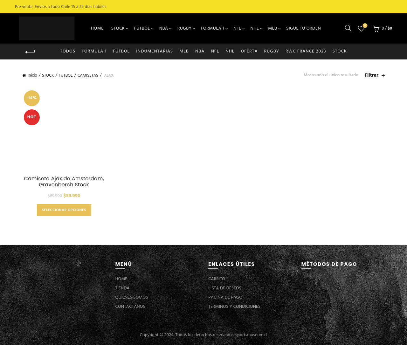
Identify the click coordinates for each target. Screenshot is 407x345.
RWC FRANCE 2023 (306, 51)
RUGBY (184, 28)
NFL (237, 28)
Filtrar (371, 75)
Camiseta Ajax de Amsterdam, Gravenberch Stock (64, 182)
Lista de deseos (364, 26)
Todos (67, 51)
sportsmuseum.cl (251, 335)
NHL (255, 28)
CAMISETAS (88, 75)
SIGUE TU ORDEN (303, 28)
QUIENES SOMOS (131, 297)
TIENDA (122, 288)
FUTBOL (142, 28)
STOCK (118, 28)
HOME (97, 28)
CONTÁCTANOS (130, 306)
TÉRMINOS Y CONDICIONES (234, 306)
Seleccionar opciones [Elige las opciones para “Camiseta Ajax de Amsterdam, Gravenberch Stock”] (64, 210)
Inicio (32, 75)
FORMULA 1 (212, 28)
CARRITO (216, 279)
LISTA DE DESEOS (224, 288)
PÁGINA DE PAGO (225, 297)
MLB (272, 28)
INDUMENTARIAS (154, 51)
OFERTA (249, 51)
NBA (163, 28)
